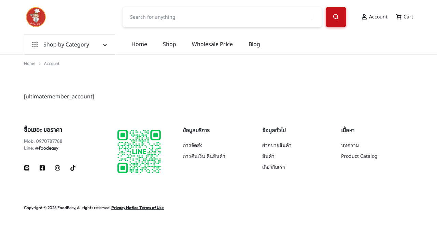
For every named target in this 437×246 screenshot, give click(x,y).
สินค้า (268, 157)
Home (139, 44)
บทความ (350, 146)
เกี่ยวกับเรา (273, 167)
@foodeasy (46, 148)
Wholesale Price (212, 44)
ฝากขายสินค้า (277, 146)
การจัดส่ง (192, 146)
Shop (169, 44)
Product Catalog (359, 157)
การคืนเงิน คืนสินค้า (204, 157)
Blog (254, 44)
